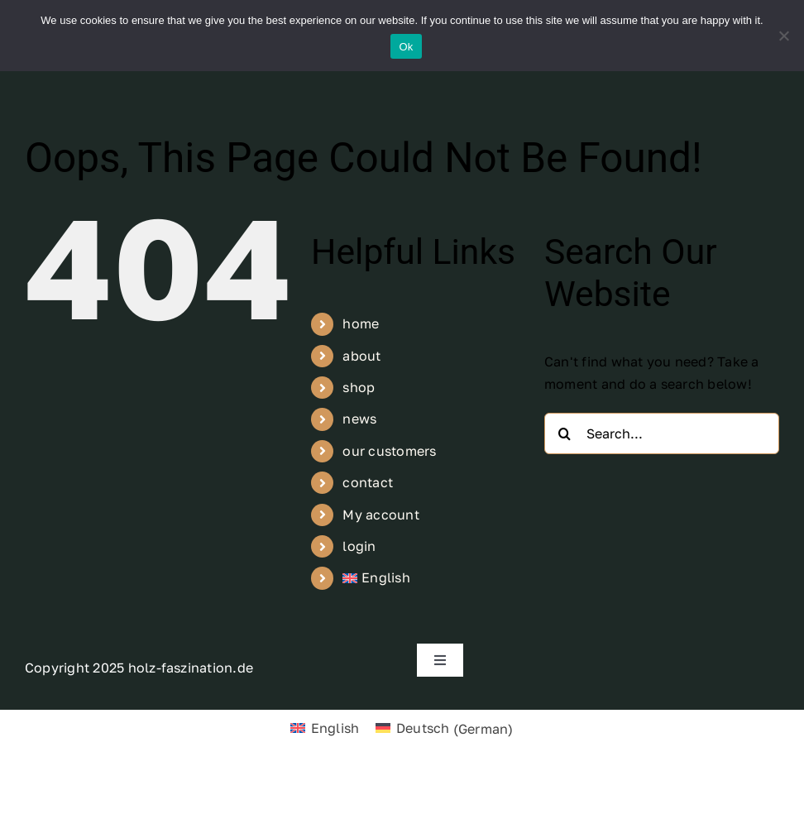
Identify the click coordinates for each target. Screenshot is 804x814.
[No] (783, 35)
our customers (389, 451)
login (359, 546)
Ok (406, 47)
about (361, 355)
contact (367, 482)
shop (358, 387)
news (359, 418)
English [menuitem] (335, 728)
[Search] (565, 433)
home (360, 323)
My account (380, 514)
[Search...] (661, 433)
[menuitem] (430, 578)
